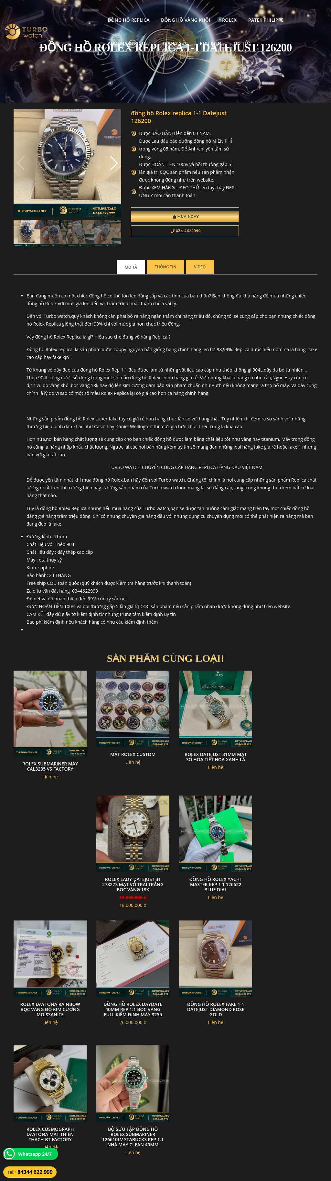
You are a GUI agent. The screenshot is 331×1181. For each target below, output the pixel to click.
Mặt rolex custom (126, 741)
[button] (105, 160)
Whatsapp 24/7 (35, 1154)
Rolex (179, 11)
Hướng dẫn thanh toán (138, 1134)
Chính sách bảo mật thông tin (144, 1118)
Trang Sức (71, 35)
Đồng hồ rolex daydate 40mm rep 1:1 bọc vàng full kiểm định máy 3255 (283, 867)
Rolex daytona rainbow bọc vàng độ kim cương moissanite (204, 867)
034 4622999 (173, 231)
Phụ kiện (106, 35)
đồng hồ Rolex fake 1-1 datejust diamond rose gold (48, 987)
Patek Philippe (215, 11)
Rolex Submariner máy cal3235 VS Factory (48, 752)
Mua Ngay (173, 217)
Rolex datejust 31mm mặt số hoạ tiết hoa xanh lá (204, 746)
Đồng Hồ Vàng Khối (135, 11)
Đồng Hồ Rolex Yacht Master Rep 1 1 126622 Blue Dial (126, 867)
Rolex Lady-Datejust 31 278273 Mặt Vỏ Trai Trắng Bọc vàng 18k (283, 746)
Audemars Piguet (266, 11)
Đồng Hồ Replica (79, 11)
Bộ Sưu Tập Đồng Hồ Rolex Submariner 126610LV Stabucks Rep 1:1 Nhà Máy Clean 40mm (204, 990)
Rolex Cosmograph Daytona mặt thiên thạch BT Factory (126, 987)
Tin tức (137, 35)
